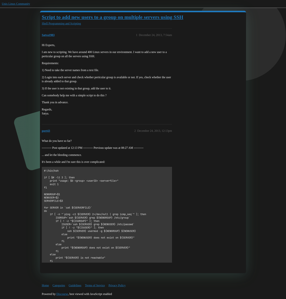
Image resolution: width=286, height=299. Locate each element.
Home (45, 285)
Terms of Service (95, 285)
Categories (59, 285)
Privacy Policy (117, 285)
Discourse (62, 294)
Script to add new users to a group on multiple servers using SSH (112, 17)
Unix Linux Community (16, 3)
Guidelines (75, 285)
